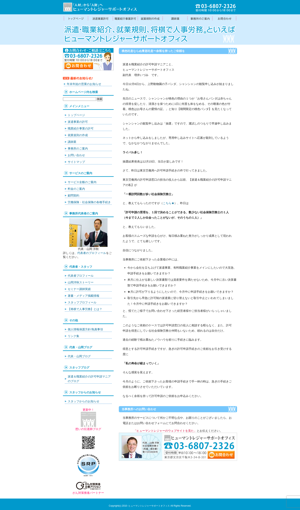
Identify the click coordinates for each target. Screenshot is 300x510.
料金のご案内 (76, 188)
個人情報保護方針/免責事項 (85, 329)
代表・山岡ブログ (79, 356)
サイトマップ (76, 161)
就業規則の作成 (150, 18)
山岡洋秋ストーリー (81, 282)
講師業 (174, 18)
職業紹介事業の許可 (125, 18)
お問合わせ (224, 18)
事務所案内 (199, 18)
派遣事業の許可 (78, 121)
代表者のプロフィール (91, 253)
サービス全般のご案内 (82, 182)
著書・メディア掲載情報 (83, 295)
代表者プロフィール (81, 275)
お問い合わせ (76, 155)
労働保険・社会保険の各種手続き (89, 202)
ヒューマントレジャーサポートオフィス (149, 505)
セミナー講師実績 (79, 289)
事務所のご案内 (78, 148)
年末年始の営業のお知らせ (84, 84)
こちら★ (168, 203)
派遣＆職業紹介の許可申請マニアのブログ (89, 379)
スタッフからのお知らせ (83, 401)
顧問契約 (73, 195)
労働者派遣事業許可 (100, 18)
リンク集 (73, 336)
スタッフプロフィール (82, 302)
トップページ (75, 18)
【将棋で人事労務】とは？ (85, 309)
